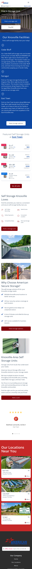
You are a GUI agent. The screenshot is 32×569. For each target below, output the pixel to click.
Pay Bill (10, 27)
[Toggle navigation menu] (29, 2)
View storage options (16, 123)
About (16, 566)
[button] (3, 247)
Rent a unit (27, 6)
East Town (17, 137)
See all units (16, 186)
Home (16, 559)
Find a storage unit (11, 21)
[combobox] (16, 549)
